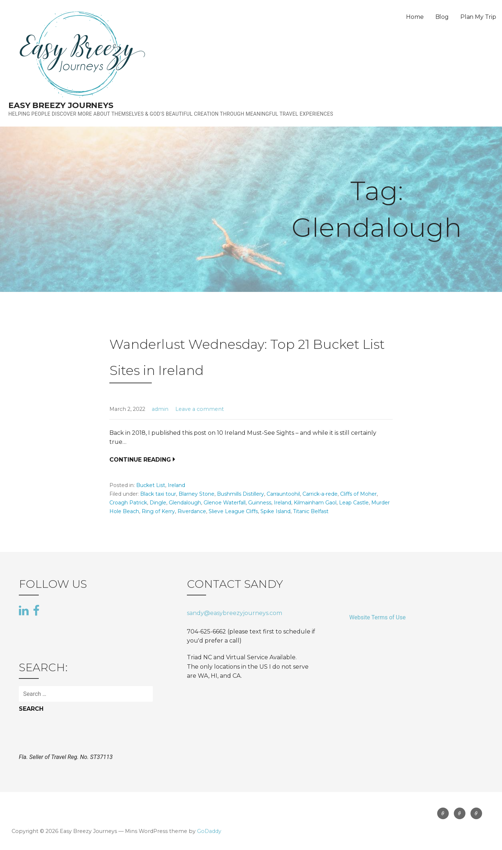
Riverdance (191, 511)
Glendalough (185, 502)
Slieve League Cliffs (233, 511)
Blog (442, 16)
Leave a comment (199, 409)
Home (414, 16)
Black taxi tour (158, 494)
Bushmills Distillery (240, 494)
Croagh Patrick (128, 502)
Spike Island (275, 511)
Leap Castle (354, 502)
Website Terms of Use (377, 617)
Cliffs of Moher (358, 494)
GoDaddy (209, 831)
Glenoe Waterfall (225, 502)
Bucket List (150, 485)
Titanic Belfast (311, 511)
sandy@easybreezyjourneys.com (234, 613)
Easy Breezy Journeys (60, 105)
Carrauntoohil (283, 494)
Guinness (259, 502)
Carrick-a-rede (320, 494)
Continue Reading (140, 459)
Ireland (176, 485)
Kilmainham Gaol (315, 502)
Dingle (158, 502)
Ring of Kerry (158, 511)
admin (160, 409)
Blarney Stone (196, 494)
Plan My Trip (478, 16)
